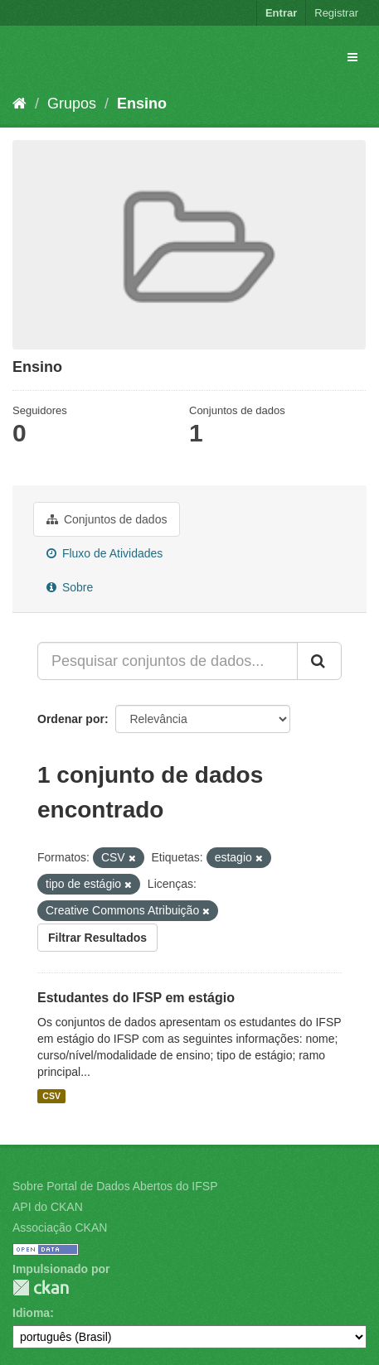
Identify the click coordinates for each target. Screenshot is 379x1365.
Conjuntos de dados (106, 519)
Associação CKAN (59, 1227)
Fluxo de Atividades (104, 553)
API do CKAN (47, 1206)
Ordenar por (70, 719)
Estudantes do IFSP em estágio (136, 998)
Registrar (336, 13)
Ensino (142, 103)
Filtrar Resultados (97, 937)
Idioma (31, 1312)
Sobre (69, 587)
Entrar (281, 13)
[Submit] (319, 661)
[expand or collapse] (352, 57)
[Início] (19, 103)
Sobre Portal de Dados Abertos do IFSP (114, 1186)
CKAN (40, 1287)
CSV (51, 1096)
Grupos (71, 103)
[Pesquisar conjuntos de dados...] (167, 661)
